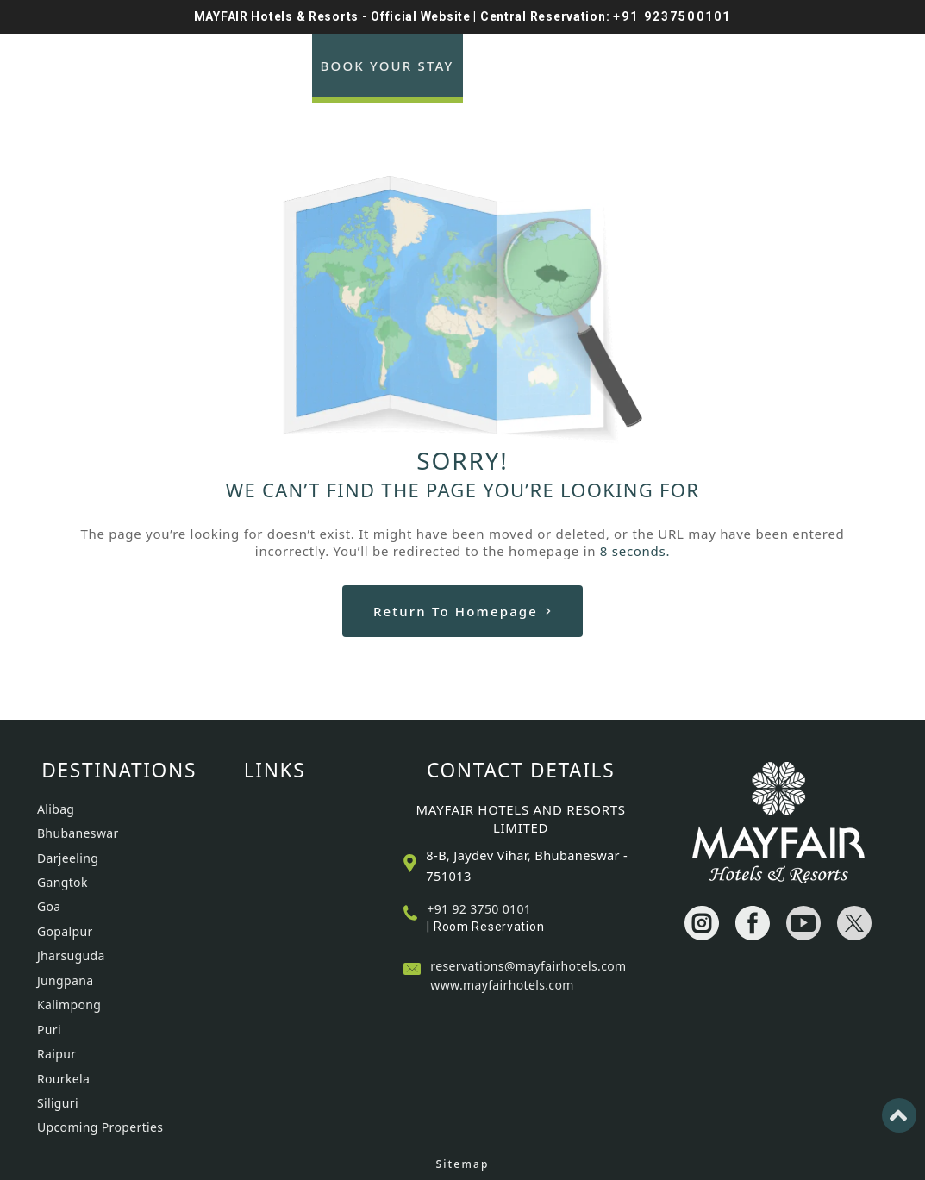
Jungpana (65, 980)
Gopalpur (65, 931)
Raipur (56, 1054)
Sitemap (462, 1164)
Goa (49, 906)
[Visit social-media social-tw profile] (854, 923)
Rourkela (63, 1079)
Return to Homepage (462, 611)
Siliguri (57, 1103)
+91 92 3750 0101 (479, 909)
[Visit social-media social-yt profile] (803, 923)
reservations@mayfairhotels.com (528, 966)
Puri (49, 1029)
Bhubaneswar (78, 833)
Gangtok (62, 882)
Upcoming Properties (100, 1127)
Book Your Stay (387, 65)
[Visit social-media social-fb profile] (752, 923)
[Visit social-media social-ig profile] (701, 923)
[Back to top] (899, 1115)
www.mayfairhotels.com (501, 985)
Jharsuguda (71, 955)
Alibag (55, 809)
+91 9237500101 (672, 16)
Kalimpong (69, 1004)
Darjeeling (67, 858)
